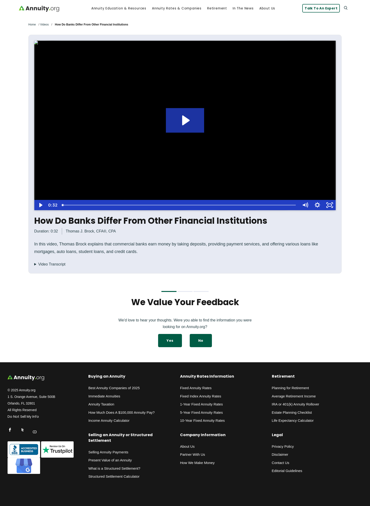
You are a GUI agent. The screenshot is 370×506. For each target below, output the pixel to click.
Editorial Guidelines (287, 471)
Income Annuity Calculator (108, 420)
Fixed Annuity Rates (195, 388)
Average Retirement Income (294, 396)
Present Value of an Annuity (110, 460)
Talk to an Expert (321, 8)
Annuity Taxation (101, 404)
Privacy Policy (283, 446)
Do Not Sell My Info (23, 416)
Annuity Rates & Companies (177, 8)
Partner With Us (192, 454)
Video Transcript (51, 264)
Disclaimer (280, 454)
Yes (170, 340)
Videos (44, 24)
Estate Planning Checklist (292, 412)
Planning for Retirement (290, 388)
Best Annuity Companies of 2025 (114, 388)
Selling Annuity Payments (108, 452)
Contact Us (280, 463)
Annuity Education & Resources (118, 8)
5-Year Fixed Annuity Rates (201, 412)
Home (32, 24)
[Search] (345, 7)
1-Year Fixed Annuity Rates (201, 404)
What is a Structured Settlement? (114, 468)
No (200, 340)
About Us (267, 8)
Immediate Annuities (104, 396)
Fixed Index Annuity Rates (200, 396)
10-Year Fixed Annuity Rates (202, 420)
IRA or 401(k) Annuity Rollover (295, 404)
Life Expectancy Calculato (292, 420)
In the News (243, 8)
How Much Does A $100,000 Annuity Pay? (121, 412)
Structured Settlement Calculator (113, 476)
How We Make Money (197, 463)
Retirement (217, 8)
